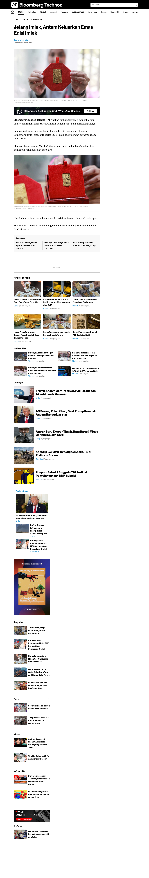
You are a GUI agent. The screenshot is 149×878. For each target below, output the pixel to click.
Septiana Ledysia (21, 40)
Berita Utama (22, 491)
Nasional (53, 12)
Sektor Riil (115, 12)
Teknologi (32, 12)
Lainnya (135, 12)
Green (125, 12)
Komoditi (37, 19)
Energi (103, 12)
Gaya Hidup (92, 12)
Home (16, 19)
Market (21, 12)
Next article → (57, 268)
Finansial (64, 12)
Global (43, 12)
